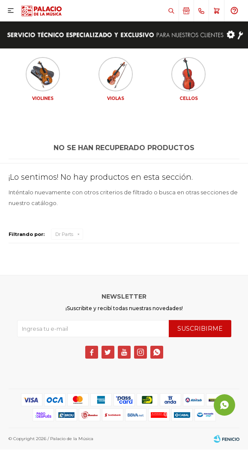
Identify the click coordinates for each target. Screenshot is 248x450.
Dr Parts (64, 235)
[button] (171, 10)
